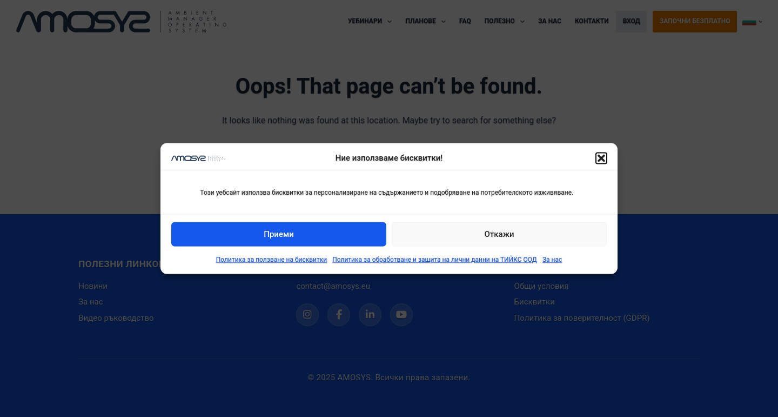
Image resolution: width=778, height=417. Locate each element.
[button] (601, 158)
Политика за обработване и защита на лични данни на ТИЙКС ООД (434, 259)
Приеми (279, 234)
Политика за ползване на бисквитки (271, 259)
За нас (552, 259)
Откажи (499, 234)
